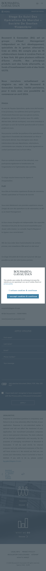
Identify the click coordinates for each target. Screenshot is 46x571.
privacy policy (8, 284)
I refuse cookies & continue (23, 290)
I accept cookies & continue (23, 296)
